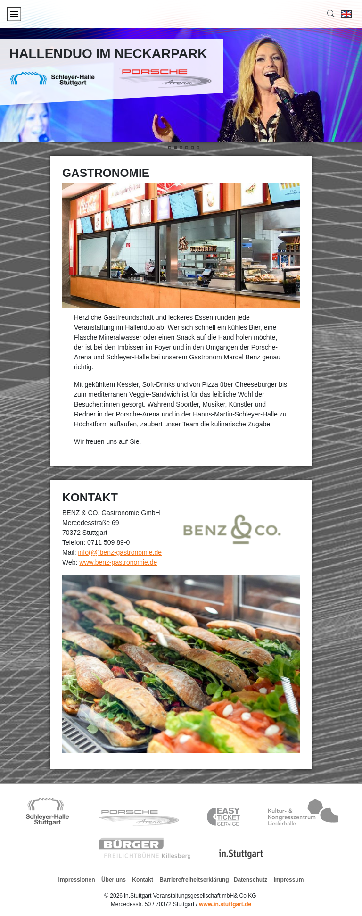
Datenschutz (250, 879)
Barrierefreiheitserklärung (194, 879)
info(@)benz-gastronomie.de (120, 552)
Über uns (113, 879)
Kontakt (142, 879)
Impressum (288, 879)
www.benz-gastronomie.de (118, 562)
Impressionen (76, 879)
